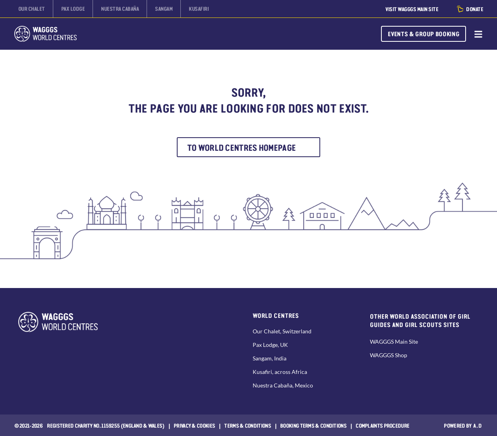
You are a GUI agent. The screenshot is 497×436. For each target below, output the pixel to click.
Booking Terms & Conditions (313, 425)
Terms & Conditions (247, 425)
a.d (477, 425)
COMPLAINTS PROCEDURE (382, 425)
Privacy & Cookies (194, 425)
